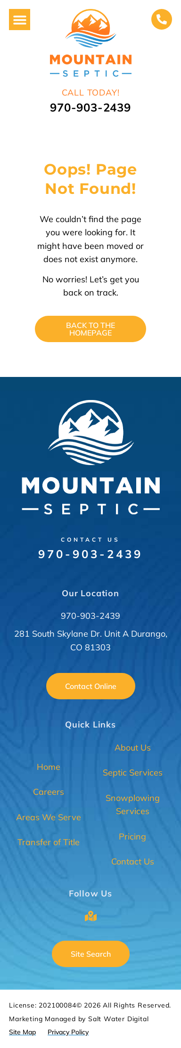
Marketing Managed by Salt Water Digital (78, 1019)
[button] (19, 19)
